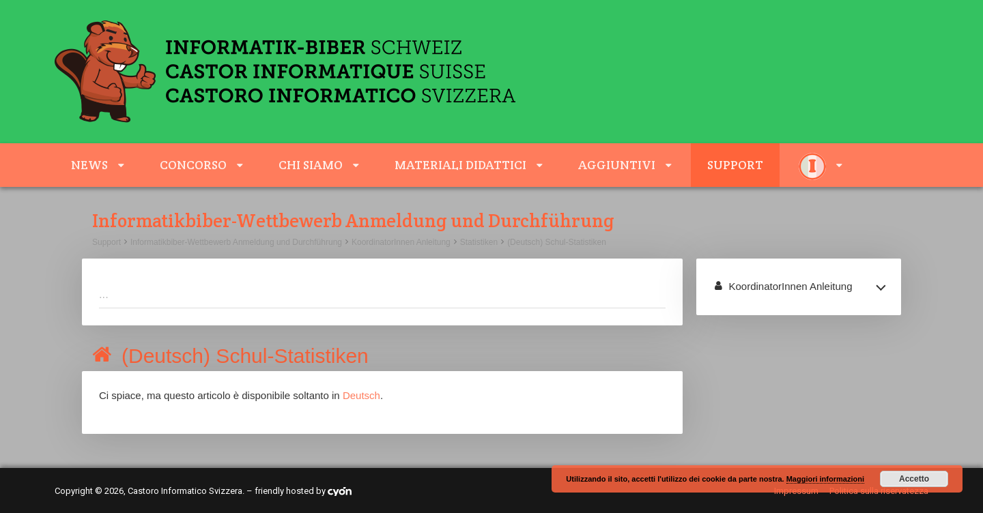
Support (735, 165)
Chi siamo (311, 165)
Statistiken (479, 242)
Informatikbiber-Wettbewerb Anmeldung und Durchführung (236, 242)
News (89, 165)
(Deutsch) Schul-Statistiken (556, 242)
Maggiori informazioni (825, 479)
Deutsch (361, 395)
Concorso (193, 165)
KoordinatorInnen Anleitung (401, 242)
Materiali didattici (460, 165)
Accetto (914, 479)
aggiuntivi (616, 165)
